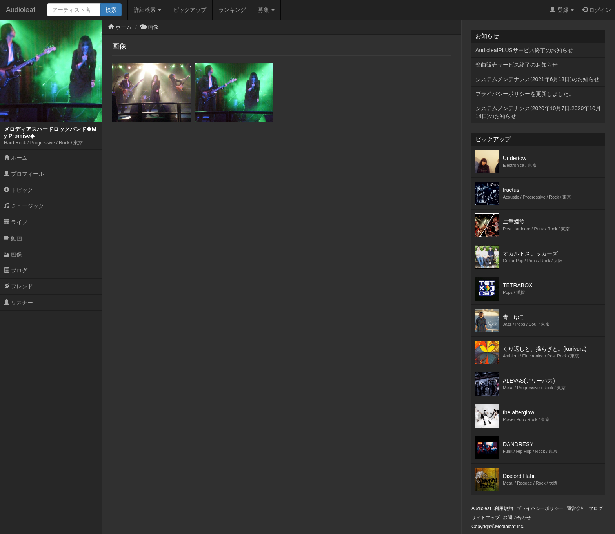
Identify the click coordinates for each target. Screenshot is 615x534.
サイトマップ (485, 517)
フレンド (18, 286)
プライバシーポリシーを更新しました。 (524, 94)
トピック (18, 190)
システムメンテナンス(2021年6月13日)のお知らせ (537, 79)
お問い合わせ (517, 517)
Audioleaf (20, 10)
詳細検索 (147, 10)
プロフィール (24, 174)
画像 (13, 254)
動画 (13, 238)
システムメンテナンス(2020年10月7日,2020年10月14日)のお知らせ (538, 112)
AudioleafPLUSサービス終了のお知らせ (524, 50)
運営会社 (576, 508)
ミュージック (24, 206)
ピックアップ (189, 10)
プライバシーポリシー (540, 508)
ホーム (15, 158)
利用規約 (503, 508)
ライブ (15, 222)
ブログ (15, 270)
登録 (562, 10)
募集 (266, 10)
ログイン (596, 10)
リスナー (18, 302)
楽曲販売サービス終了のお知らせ (516, 65)
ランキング (232, 10)
